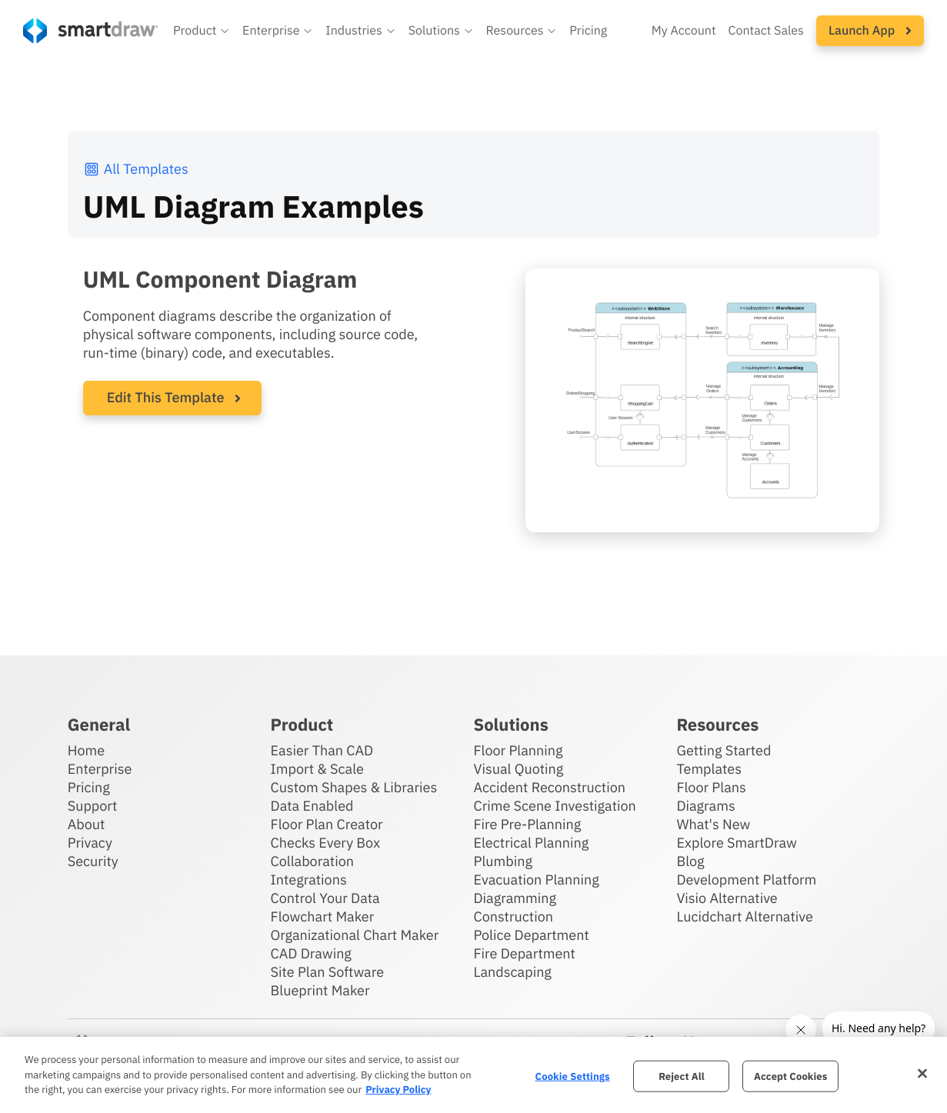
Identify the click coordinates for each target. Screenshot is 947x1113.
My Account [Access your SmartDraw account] (684, 30)
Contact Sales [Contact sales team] (766, 30)
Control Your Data (325, 898)
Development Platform (746, 879)
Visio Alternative (726, 898)
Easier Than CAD (322, 750)
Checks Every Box (326, 842)
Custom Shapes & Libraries (354, 787)
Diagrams (705, 806)
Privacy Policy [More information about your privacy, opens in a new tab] (398, 1089)
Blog (690, 861)
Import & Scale (317, 769)
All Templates (135, 169)
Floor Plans (710, 787)
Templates (709, 769)
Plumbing (502, 861)
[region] (473, 1075)
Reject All (682, 1075)
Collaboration (312, 861)
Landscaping (512, 972)
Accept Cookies (790, 1075)
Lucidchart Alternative (744, 916)
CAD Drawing (311, 953)
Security (93, 861)
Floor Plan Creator (327, 824)
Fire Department (524, 953)
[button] (201, 31)
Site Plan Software (327, 972)
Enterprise (100, 769)
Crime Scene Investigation (554, 806)
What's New (713, 824)
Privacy (90, 842)
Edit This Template (166, 397)
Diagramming (514, 898)
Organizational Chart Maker (355, 935)
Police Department (531, 935)
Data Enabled (312, 806)
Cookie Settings (572, 1075)
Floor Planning (517, 750)
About (86, 824)
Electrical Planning (531, 842)
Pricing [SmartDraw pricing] (588, 30)
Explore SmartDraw (736, 842)
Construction (512, 916)
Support (93, 806)
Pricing (89, 787)
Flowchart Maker (323, 916)
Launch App (870, 30)
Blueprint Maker (320, 990)
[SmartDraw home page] (90, 30)
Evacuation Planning (536, 879)
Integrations (309, 879)
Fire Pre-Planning (527, 824)
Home (86, 750)
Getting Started (723, 750)
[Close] (922, 1073)
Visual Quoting (518, 769)
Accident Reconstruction (549, 787)
